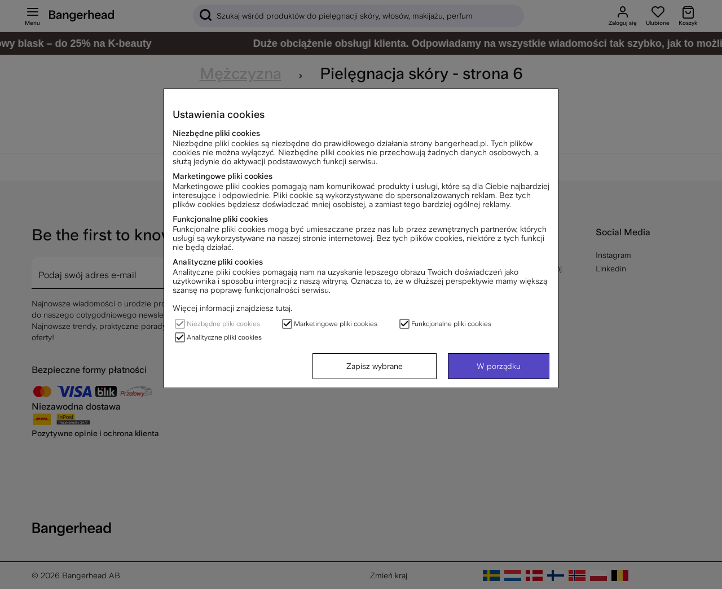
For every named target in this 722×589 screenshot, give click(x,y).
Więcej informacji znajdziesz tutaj (231, 308)
